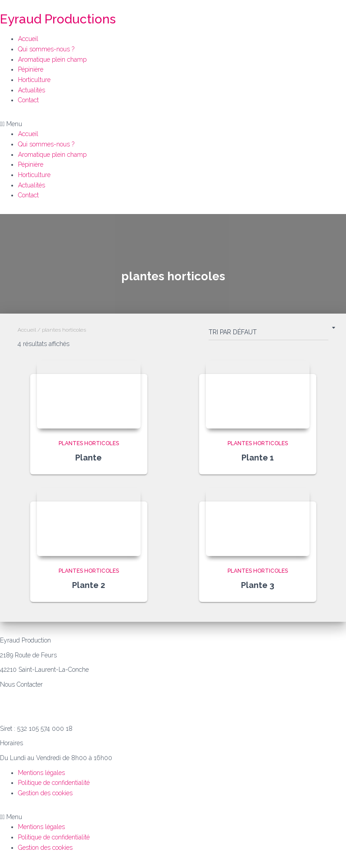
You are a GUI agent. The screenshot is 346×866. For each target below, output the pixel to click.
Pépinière (30, 69)
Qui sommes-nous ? (46, 49)
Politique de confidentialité (54, 782)
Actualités (31, 90)
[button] (173, 124)
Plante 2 (88, 585)
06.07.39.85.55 (20, 698)
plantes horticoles (89, 443)
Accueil (28, 38)
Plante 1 (257, 457)
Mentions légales (41, 772)
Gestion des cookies (45, 793)
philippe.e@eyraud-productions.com (50, 713)
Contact (28, 100)
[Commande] (268, 334)
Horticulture (34, 79)
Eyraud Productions (58, 19)
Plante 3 (257, 585)
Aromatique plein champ (52, 59)
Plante (88, 457)
